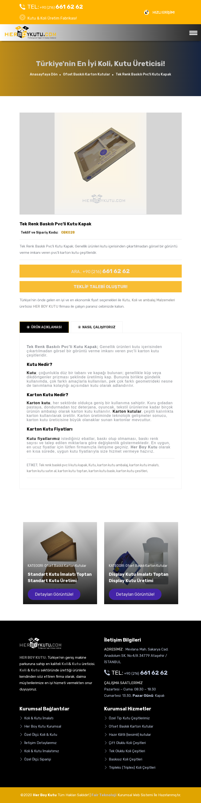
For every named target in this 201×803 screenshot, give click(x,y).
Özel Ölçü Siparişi (35, 759)
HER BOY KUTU (45, 306)
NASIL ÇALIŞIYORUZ (96, 327)
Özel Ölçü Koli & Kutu (38, 735)
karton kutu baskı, (102, 471)
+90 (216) (51, 6)
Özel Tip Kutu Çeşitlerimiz (127, 718)
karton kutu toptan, (73, 471)
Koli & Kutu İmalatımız (39, 751)
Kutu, (93, 465)
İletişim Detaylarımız (38, 743)
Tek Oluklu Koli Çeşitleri (124, 751)
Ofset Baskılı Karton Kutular (86, 74)
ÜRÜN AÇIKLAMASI (44, 327)
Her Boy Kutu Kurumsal (40, 726)
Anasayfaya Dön (44, 74)
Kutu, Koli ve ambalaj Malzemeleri (148, 300)
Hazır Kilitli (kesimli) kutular (127, 735)
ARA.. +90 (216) (100, 271)
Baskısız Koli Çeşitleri (123, 759)
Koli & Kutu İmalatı (36, 718)
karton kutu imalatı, (144, 465)
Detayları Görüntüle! (54, 594)
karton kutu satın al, (42, 471)
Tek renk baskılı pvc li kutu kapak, (63, 465)
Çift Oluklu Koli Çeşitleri (125, 743)
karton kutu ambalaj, (113, 465)
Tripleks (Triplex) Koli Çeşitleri (129, 768)
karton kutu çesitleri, (132, 471)
